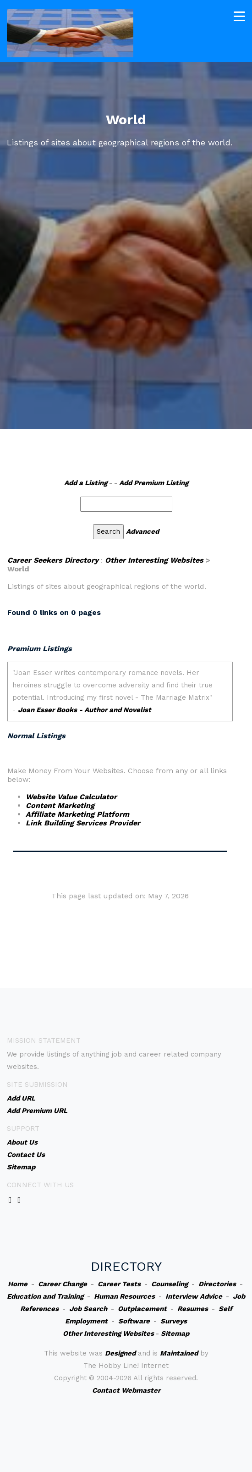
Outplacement (142, 1309)
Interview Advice (193, 1296)
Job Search (88, 1309)
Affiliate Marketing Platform (77, 814)
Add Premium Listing (153, 483)
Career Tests (119, 1284)
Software (134, 1321)
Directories (217, 1284)
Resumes (192, 1309)
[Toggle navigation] (239, 16)
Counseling (169, 1284)
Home (17, 1284)
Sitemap (175, 1333)
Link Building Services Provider (83, 823)
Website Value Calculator (71, 796)
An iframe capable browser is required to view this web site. (120, 696)
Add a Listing (85, 483)
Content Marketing (60, 805)
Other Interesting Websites (154, 560)
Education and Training (45, 1296)
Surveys (173, 1321)
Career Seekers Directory (53, 560)
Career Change (62, 1284)
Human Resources (124, 1296)
